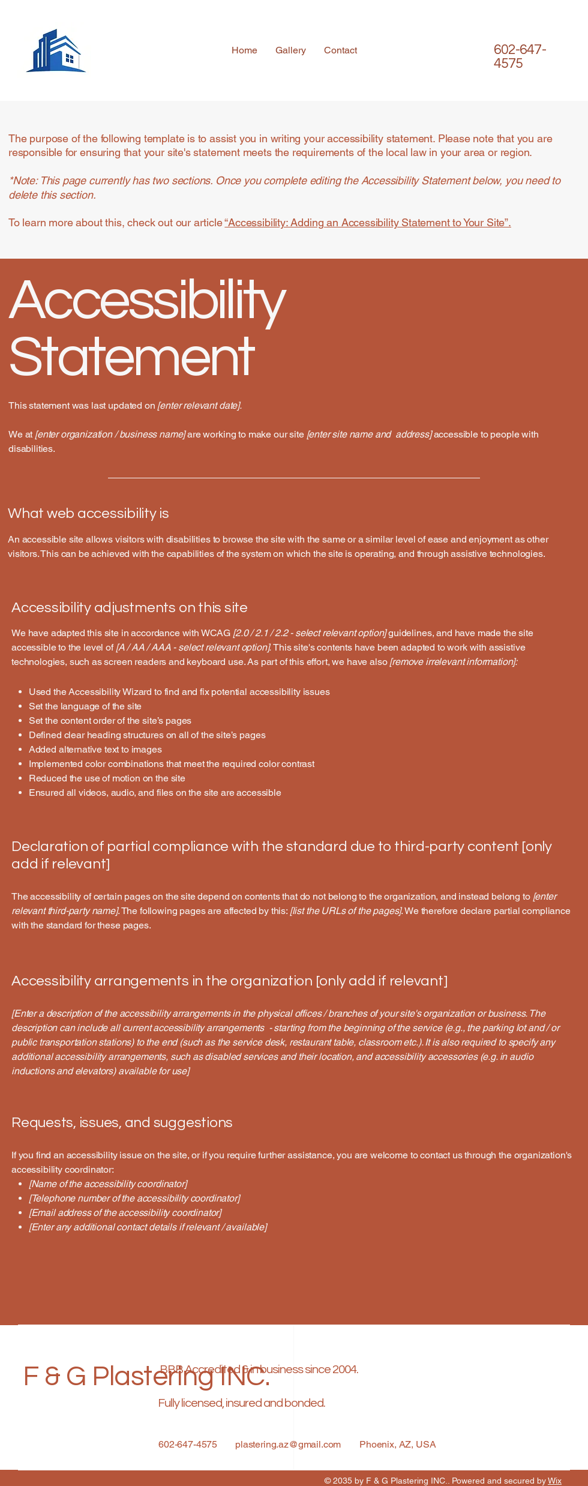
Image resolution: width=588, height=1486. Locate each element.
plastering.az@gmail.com (288, 1444)
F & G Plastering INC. (146, 1376)
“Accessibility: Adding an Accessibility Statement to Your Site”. (367, 222)
